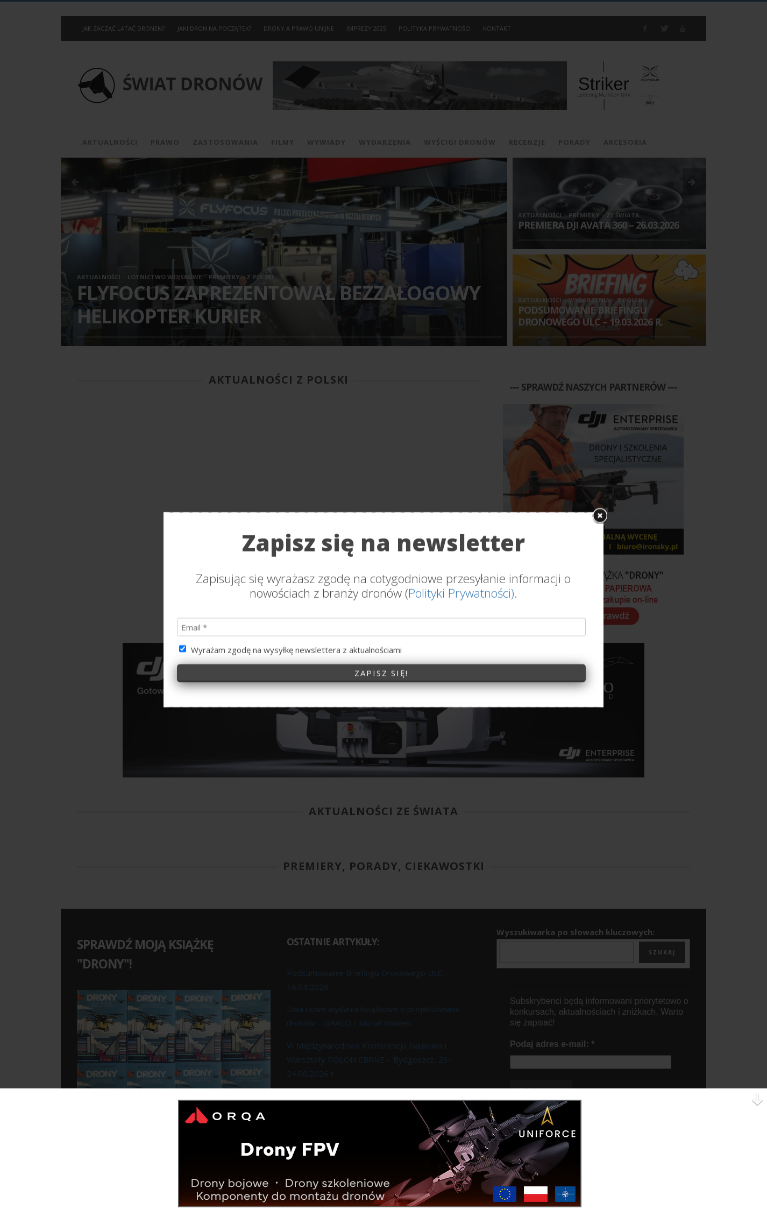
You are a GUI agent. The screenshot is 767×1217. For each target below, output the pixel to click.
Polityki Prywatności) (461, 429)
